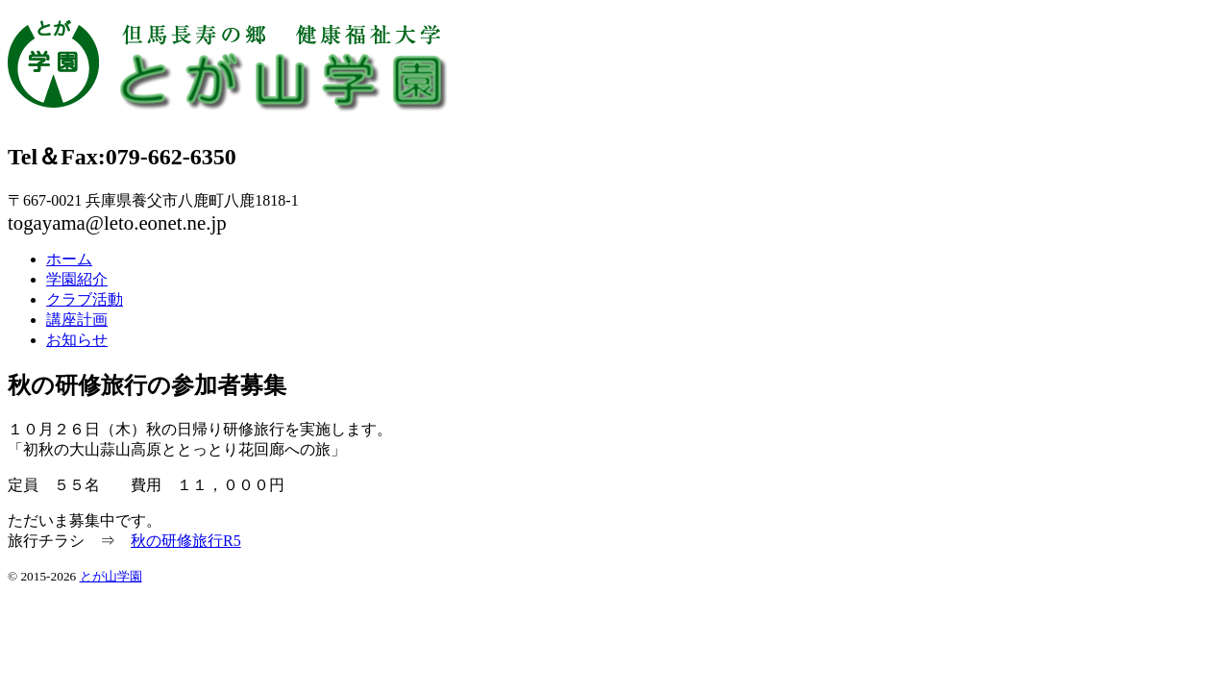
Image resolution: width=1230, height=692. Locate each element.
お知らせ (77, 340)
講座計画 (77, 319)
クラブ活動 (84, 299)
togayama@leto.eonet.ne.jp (117, 222)
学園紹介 (77, 279)
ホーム (69, 259)
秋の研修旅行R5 (186, 540)
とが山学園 (111, 576)
